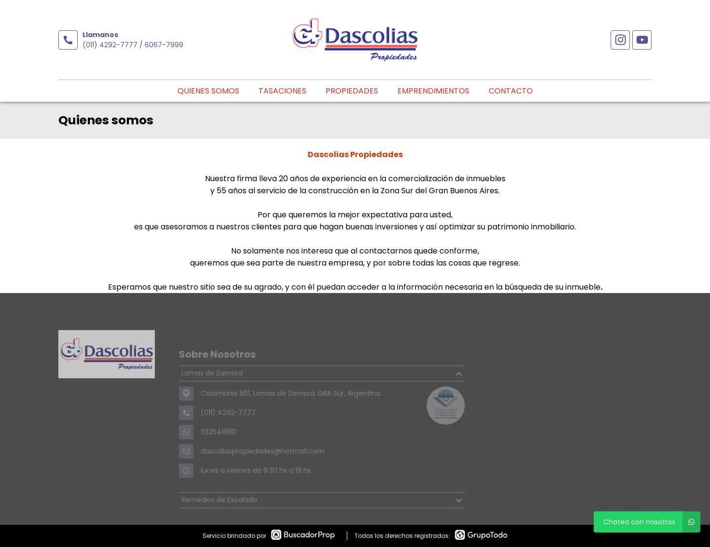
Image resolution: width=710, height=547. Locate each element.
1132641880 (218, 443)
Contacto (511, 90)
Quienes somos (208, 90)
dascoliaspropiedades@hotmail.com (262, 462)
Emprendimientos (433, 90)
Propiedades (352, 90)
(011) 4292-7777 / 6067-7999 (132, 45)
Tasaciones (282, 90)
